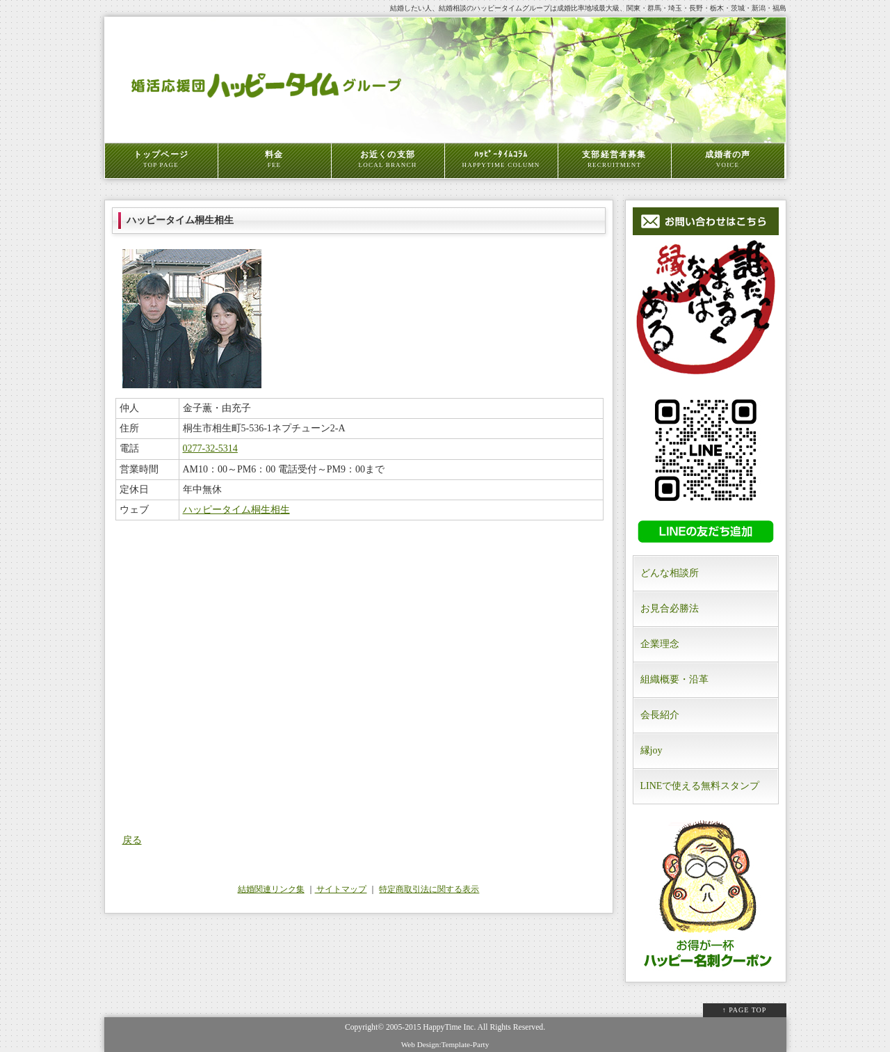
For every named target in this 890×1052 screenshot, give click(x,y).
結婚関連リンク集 (271, 889)
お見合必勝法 (669, 608)
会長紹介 (659, 715)
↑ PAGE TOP (744, 1010)
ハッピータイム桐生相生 (236, 509)
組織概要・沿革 (674, 679)
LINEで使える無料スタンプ (700, 786)
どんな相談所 (669, 573)
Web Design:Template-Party (445, 1044)
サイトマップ (341, 889)
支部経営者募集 (614, 159)
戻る (132, 840)
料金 (274, 159)
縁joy (651, 750)
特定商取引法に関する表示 (429, 889)
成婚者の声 (728, 159)
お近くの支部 (388, 159)
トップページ (161, 159)
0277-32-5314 (210, 448)
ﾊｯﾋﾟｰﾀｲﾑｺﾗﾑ (501, 159)
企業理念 (659, 644)
